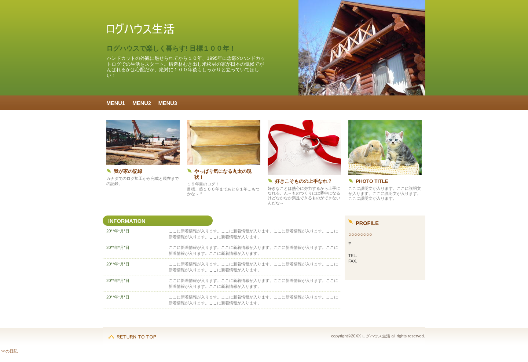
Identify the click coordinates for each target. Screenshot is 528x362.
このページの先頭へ (132, 333)
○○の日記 (9, 351)
